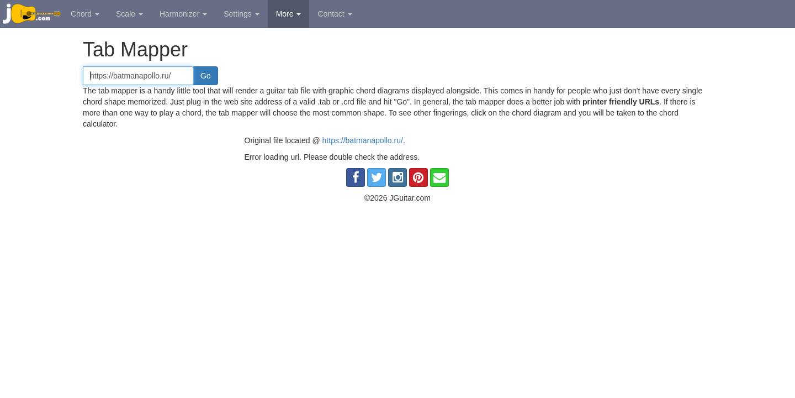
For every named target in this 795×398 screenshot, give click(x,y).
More (288, 13)
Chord (85, 13)
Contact (334, 13)
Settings (241, 13)
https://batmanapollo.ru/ (362, 140)
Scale (129, 13)
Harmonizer (183, 13)
